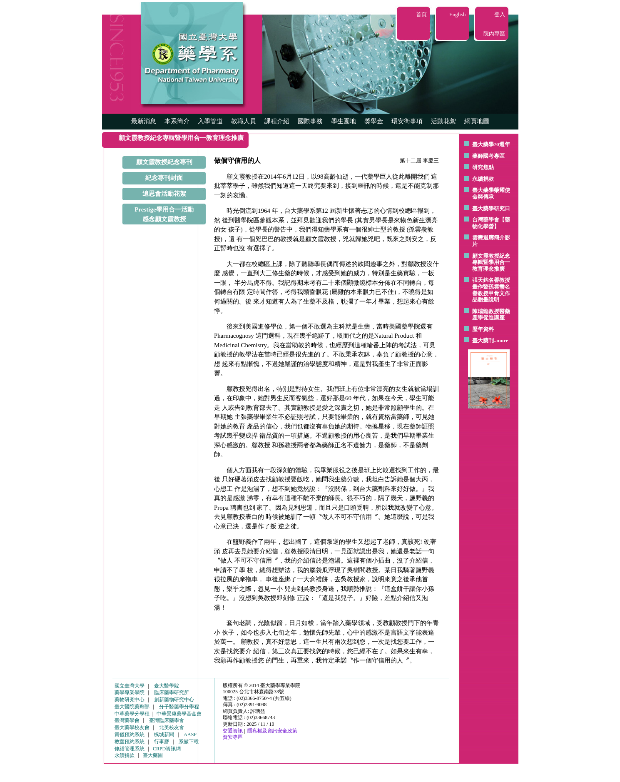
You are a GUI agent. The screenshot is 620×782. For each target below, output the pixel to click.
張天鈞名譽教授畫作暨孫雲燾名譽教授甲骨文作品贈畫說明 (491, 290)
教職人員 (243, 121)
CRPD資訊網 (167, 749)
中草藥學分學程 (132, 714)
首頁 (421, 14)
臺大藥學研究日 (491, 208)
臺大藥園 (153, 755)
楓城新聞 (164, 734)
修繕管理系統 (129, 749)
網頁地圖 (476, 121)
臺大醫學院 (166, 686)
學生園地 (343, 121)
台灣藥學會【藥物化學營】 (491, 223)
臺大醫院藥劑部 (132, 707)
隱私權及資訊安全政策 (272, 731)
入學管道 (210, 121)
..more (501, 340)
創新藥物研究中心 (174, 699)
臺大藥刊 (483, 340)
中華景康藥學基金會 (179, 714)
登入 (499, 14)
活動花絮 (443, 121)
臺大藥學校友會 (132, 727)
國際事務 (310, 121)
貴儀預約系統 (129, 734)
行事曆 (161, 742)
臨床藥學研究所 (171, 692)
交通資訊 (233, 731)
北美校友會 (171, 727)
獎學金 (373, 121)
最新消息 (143, 121)
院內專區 (494, 33)
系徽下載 (189, 742)
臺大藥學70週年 (491, 144)
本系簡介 (176, 121)
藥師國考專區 (488, 156)
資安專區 (233, 737)
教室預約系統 (129, 742)
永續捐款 (483, 179)
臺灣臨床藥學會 (166, 720)
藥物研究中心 (129, 699)
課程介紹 (276, 121)
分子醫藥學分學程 (179, 707)
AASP (190, 734)
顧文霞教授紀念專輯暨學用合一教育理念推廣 (491, 262)
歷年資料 (483, 329)
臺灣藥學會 (127, 720)
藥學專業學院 (129, 692)
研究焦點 (483, 167)
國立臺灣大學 (129, 686)
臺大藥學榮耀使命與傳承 (491, 193)
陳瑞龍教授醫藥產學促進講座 (491, 314)
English (457, 14)
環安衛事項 (407, 121)
